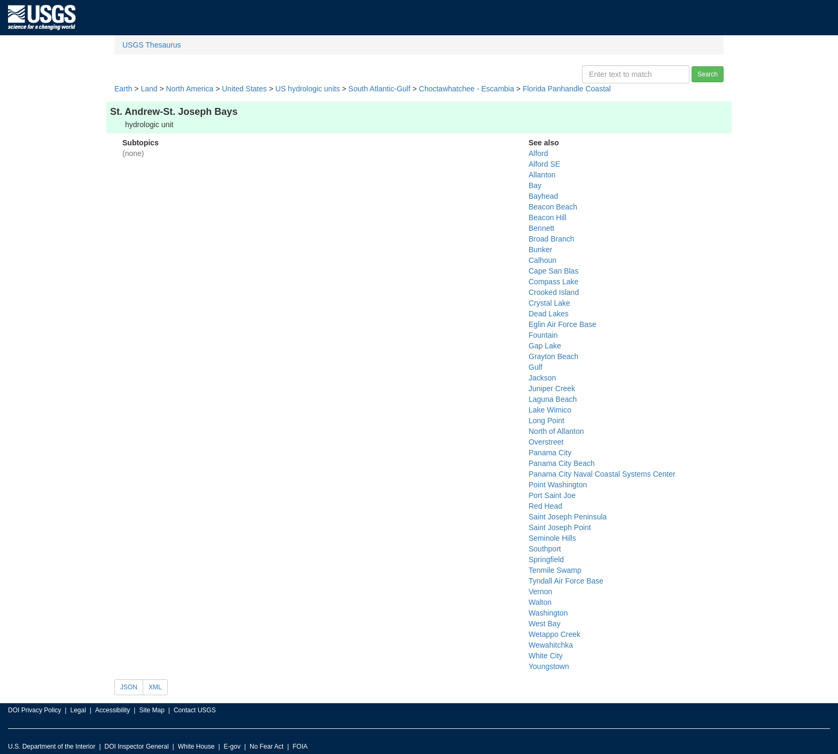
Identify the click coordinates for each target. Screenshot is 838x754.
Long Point (546, 420)
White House (196, 746)
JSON (128, 687)
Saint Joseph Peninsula (568, 516)
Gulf (535, 367)
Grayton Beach (553, 356)
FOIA (300, 746)
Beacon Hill (548, 217)
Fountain (543, 335)
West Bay (545, 623)
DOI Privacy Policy (34, 710)
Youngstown (549, 666)
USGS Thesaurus (151, 45)
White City (546, 655)
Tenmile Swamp (555, 570)
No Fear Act (266, 746)
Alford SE (544, 164)
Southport (545, 549)
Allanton (542, 174)
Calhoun (542, 260)
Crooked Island (554, 292)
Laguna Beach (553, 399)
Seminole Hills (552, 538)
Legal (78, 710)
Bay (535, 185)
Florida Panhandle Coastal (567, 88)
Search (707, 74)
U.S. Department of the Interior (51, 746)
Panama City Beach (562, 463)
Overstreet (546, 442)
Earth (123, 88)
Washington (548, 613)
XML (155, 687)
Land (149, 88)
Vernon (540, 591)
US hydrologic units (307, 88)
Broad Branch (552, 239)
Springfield (546, 559)
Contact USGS (195, 710)
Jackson (542, 378)
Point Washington (558, 484)
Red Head (545, 506)
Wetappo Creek (554, 634)
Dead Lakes (549, 313)
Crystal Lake (549, 303)
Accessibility (112, 710)
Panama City (550, 452)
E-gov (232, 746)
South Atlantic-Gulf (379, 88)
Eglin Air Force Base (562, 324)
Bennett (541, 228)
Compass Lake (553, 281)
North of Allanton (556, 431)
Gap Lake (545, 345)
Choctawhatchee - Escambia (466, 88)
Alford (538, 153)
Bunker (540, 249)
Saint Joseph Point (560, 527)
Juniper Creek (552, 388)
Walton (540, 602)
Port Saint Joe (552, 495)
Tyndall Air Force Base (566, 581)
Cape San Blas (553, 271)
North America (190, 88)
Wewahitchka (551, 645)
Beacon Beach (553, 207)
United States (244, 88)
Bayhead (543, 196)
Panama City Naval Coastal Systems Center (602, 474)
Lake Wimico (550, 410)
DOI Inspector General (137, 746)
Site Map (151, 710)
